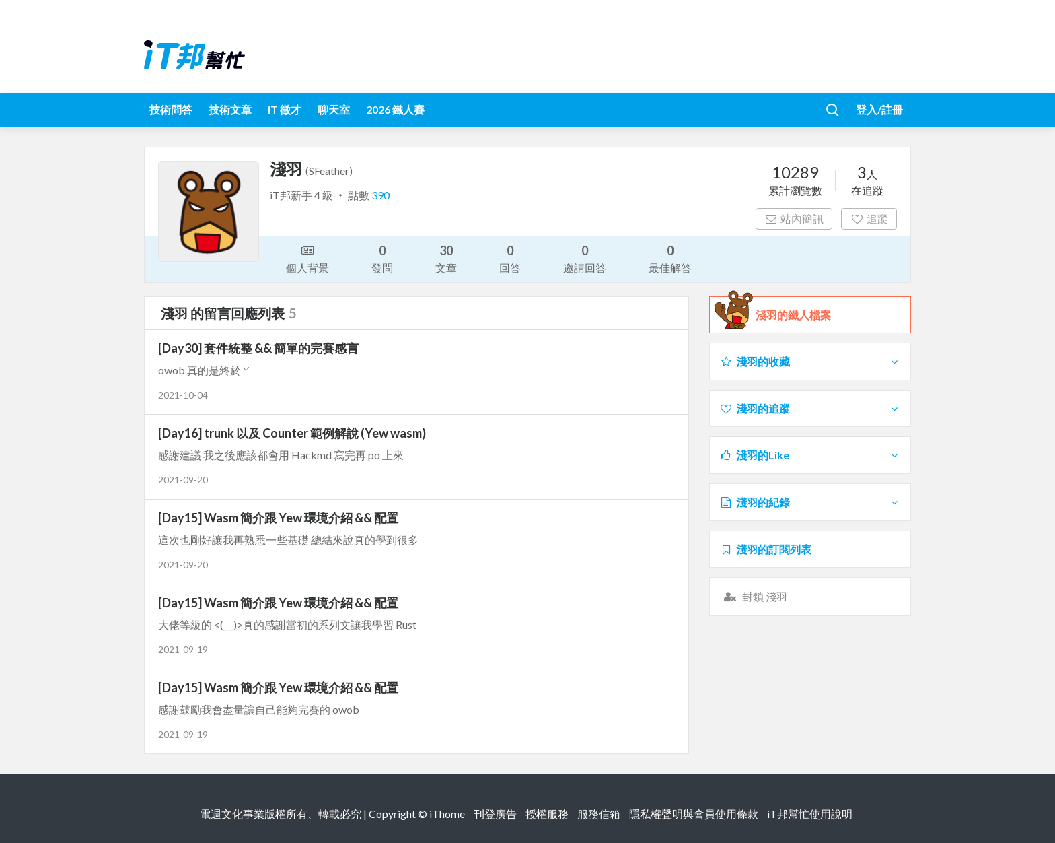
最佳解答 (670, 258)
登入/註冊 (879, 109)
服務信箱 (598, 813)
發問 (382, 258)
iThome (447, 813)
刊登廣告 (495, 813)
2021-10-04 (183, 395)
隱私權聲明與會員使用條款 (693, 813)
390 (380, 195)
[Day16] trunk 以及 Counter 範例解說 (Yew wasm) (292, 433)
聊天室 (334, 109)
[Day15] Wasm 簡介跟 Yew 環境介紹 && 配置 (278, 517)
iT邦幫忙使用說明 (809, 813)
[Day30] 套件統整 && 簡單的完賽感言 (258, 348)
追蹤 (869, 218)
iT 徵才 (284, 109)
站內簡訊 (794, 218)
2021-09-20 (183, 479)
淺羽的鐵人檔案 (793, 315)
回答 (510, 258)
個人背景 (307, 258)
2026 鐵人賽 (395, 109)
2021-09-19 (183, 649)
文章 (446, 258)
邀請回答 (584, 258)
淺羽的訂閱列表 (765, 549)
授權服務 (547, 813)
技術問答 (170, 109)
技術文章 (230, 109)
